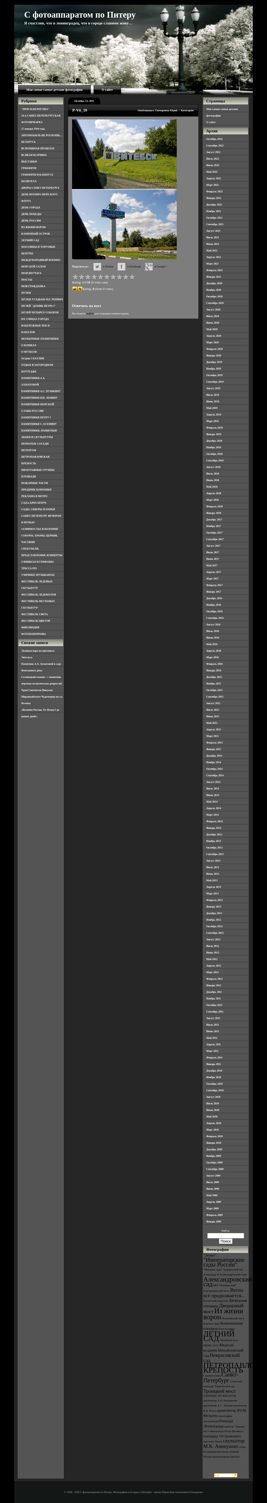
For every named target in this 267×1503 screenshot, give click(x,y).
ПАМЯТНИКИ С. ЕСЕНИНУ (39, 424)
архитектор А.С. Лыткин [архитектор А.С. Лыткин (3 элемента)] (218, 1405)
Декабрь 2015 (214, 677)
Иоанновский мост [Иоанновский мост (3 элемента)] (233, 1318)
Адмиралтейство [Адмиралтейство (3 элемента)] (233, 1269)
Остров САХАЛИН (32, 358)
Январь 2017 (213, 591)
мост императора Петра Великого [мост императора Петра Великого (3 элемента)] (223, 1431)
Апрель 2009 (213, 1201)
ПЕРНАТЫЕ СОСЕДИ (35, 443)
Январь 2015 (213, 749)
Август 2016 (213, 624)
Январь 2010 (213, 1142)
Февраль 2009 (214, 1215)
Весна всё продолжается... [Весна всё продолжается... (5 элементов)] (224, 1292)
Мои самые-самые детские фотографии (54, 90)
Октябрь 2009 (214, 1162)
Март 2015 (212, 736)
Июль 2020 (212, 316)
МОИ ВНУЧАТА (31, 273)
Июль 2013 (212, 867)
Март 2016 (212, 657)
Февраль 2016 (214, 663)
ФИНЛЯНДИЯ (30, 627)
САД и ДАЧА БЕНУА (33, 502)
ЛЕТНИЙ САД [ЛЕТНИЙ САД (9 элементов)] (219, 1336)
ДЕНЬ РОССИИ (31, 220)
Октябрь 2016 (214, 611)
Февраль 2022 (214, 191)
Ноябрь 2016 (213, 604)
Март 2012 (212, 972)
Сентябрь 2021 (215, 224)
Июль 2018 (212, 473)
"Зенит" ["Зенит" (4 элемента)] (209, 1255)
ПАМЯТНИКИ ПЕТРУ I (36, 417)
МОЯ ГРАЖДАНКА (33, 286)
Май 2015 (212, 722)
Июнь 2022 (212, 165)
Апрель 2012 (213, 965)
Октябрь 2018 (214, 453)
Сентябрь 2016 (215, 617)
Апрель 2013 (213, 886)
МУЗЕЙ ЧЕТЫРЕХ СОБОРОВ (40, 312)
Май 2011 (211, 1037)
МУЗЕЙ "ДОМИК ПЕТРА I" (38, 305)
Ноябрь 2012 (213, 919)
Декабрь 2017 (214, 519)
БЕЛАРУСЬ (28, 141)
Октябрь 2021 (214, 217)
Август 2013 (213, 860)
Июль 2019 (212, 394)
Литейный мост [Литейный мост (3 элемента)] (229, 1340)
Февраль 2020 (214, 348)
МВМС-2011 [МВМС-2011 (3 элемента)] (211, 1345)
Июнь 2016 (212, 637)
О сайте (107, 90)
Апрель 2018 (213, 493)
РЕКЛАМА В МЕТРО (34, 496)
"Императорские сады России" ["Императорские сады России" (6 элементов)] (223, 1262)
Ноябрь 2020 (213, 289)
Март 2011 (212, 1051)
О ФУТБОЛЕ (29, 351)
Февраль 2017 (214, 585)
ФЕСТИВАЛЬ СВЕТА (34, 614)
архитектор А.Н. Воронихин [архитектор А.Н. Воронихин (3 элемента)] (220, 1400)
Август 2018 (213, 467)
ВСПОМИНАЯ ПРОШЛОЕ (37, 148)
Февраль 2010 (214, 1136)
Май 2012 (212, 959)
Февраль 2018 (214, 506)
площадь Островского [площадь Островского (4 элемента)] (222, 1436)
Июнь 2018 (212, 480)
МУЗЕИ (26, 292)
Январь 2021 (213, 276)
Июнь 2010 (212, 1110)
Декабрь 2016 (214, 598)
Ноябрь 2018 (213, 447)
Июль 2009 (212, 1182)
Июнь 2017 (212, 558)
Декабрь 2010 (214, 1070)
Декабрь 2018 (214, 440)
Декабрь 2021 (214, 204)
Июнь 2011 (212, 1031)
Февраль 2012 (214, 978)
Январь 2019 (213, 434)
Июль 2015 (212, 709)
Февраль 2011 (214, 1057)
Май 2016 (212, 644)
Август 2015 (213, 703)
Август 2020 (213, 309)
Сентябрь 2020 (215, 303)
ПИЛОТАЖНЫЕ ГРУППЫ (37, 469)
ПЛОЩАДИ (28, 476)
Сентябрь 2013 (215, 854)
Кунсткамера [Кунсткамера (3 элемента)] (226, 1328)
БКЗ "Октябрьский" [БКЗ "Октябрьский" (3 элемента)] (224, 1285)
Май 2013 (212, 880)
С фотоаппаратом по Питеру (80, 14)
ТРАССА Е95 (29, 568)
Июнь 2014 (212, 795)
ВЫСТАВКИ (29, 161)
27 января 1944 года (33, 128)
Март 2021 (212, 263)
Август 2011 (213, 1018)
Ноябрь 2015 (213, 683)
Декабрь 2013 (214, 834)
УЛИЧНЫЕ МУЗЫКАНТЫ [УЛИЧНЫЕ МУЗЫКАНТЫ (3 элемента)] (219, 1395)
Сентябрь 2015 (215, 696)
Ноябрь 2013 (213, 841)
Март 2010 (212, 1129)
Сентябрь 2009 (215, 1169)
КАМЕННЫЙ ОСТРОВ (35, 233)
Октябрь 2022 (214, 139)
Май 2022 (212, 171)
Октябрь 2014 (214, 768)
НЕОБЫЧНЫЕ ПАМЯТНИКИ (40, 338)
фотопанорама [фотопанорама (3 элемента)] (221, 1456)
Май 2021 (212, 250)
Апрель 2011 (213, 1044)
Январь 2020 (213, 355)
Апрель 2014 (213, 808)
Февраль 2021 (214, 270)
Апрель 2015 (213, 729)
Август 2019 (213, 388)
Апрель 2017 (213, 572)
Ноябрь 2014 (213, 762)
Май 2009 (212, 1195)
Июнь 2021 (212, 243)
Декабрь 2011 (214, 991)
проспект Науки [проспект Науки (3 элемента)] (212, 1441)
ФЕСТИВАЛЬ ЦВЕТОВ (35, 620)
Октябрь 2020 (214, 296)
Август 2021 (213, 230)
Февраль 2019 (214, 427)
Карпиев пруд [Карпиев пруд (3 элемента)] (211, 1323)
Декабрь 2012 (214, 913)
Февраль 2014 (214, 821)
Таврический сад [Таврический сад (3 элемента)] (224, 1386)
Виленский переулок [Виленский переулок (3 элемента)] (215, 1300)
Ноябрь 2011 (213, 998)
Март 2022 (212, 184)
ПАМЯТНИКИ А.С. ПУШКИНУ (41, 391)
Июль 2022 (212, 158)
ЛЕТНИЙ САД (30, 240)
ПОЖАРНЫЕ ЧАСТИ (34, 483)
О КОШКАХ (29, 345)
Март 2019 (212, 421)
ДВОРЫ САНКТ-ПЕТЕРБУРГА (40, 187)
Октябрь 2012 (214, 926)
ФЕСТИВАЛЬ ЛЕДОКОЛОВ (38, 594)
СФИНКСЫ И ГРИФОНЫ (37, 561)
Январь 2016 (213, 670)
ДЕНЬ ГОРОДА (30, 207)
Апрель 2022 (213, 178)
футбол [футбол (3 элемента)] (235, 1456)
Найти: (225, 1230)
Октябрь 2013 (214, 847)
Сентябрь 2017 (215, 539)
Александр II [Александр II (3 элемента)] (211, 1274)
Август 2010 (213, 1096)
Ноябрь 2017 (213, 526)
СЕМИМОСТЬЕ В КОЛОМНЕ (39, 529)
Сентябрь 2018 (215, 460)
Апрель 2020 (213, 335)
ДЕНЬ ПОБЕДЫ (31, 214)
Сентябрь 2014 (215, 775)
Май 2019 (212, 408)
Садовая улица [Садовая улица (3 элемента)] (212, 1375)
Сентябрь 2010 (215, 1090)
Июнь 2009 (212, 1188)
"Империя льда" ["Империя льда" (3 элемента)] (213, 1269)
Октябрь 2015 (214, 690)
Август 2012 (213, 939)
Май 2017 (212, 565)
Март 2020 (212, 342)
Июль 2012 (212, 946)
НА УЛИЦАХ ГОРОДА (35, 319)
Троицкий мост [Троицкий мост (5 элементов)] (219, 1391)
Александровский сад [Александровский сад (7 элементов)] (227, 1282)
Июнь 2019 (212, 401)
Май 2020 (212, 329)
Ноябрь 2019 (213, 368)
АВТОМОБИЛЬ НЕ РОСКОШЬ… (42, 135)
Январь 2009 (213, 1221)
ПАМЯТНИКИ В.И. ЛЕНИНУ (39, 397)
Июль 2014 (212, 788)
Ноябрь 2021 (213, 211)
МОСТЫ (26, 279)
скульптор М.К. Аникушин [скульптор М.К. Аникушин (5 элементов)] (224, 1443)
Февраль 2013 (214, 900)
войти (89, 313)
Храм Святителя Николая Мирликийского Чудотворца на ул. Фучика (42, 697)
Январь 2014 (213, 827)
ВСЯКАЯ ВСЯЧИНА (34, 155)
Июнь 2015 (212, 716)
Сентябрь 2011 (215, 1011)
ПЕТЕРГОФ (28, 450)
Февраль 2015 (214, 742)
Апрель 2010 (213, 1123)
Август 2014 (213, 781)
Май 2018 (212, 486)
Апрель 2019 (213, 414)
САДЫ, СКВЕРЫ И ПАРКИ (38, 509)
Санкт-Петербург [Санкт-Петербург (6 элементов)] (220, 1377)
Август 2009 (213, 1175)
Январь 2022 (213, 198)
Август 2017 (213, 545)
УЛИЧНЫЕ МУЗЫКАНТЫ (37, 574)
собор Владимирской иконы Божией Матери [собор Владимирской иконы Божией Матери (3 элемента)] (224, 1452)
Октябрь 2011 (214, 1005)
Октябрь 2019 (214, 375)
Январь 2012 (213, 985)
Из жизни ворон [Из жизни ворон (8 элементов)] (223, 1314)
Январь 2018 (213, 512)
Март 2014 (212, 814)
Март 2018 (212, 499)
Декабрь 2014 (214, 755)
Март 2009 (212, 1208)
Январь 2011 (213, 1064)
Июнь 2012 (212, 952)
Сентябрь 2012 (215, 932)
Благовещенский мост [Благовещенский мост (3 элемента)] (216, 1290)
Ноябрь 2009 (213, 1155)
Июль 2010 (212, 1103)
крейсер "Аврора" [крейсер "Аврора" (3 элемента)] (235, 1426)
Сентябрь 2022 (215, 145)
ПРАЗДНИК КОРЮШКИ (36, 489)
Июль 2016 (212, 631)
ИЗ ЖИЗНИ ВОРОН (33, 227)
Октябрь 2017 (214, 532)
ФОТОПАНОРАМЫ (33, 633)
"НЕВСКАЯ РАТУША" (35, 109)
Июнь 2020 (212, 322)
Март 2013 (212, 893)
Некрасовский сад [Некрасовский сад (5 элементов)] (221, 1357)
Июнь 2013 (212, 873)
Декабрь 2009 (214, 1149)
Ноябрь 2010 (213, 1077)
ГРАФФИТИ (28, 168)
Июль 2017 (212, 552)
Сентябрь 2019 (215, 381)
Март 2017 (212, 578)
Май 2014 (212, 801)
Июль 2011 (212, 1024)
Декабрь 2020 (214, 283)
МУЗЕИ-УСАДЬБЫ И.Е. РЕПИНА (42, 299)
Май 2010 (212, 1116)
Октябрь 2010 (214, 1083)
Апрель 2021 (213, 257)
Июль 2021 (212, 237)
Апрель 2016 (213, 650)
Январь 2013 (213, 906)
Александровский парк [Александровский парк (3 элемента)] (233, 1274)
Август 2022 (213, 152)
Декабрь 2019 (214, 362)
